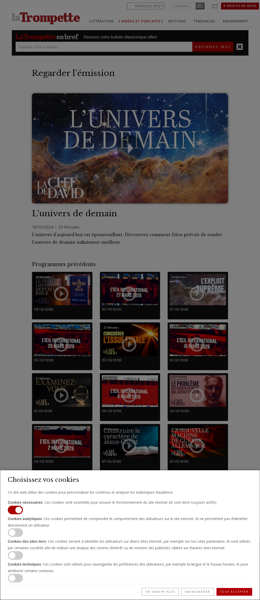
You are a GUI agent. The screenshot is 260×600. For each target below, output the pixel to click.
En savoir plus (160, 591)
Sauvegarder (197, 591)
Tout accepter (234, 591)
